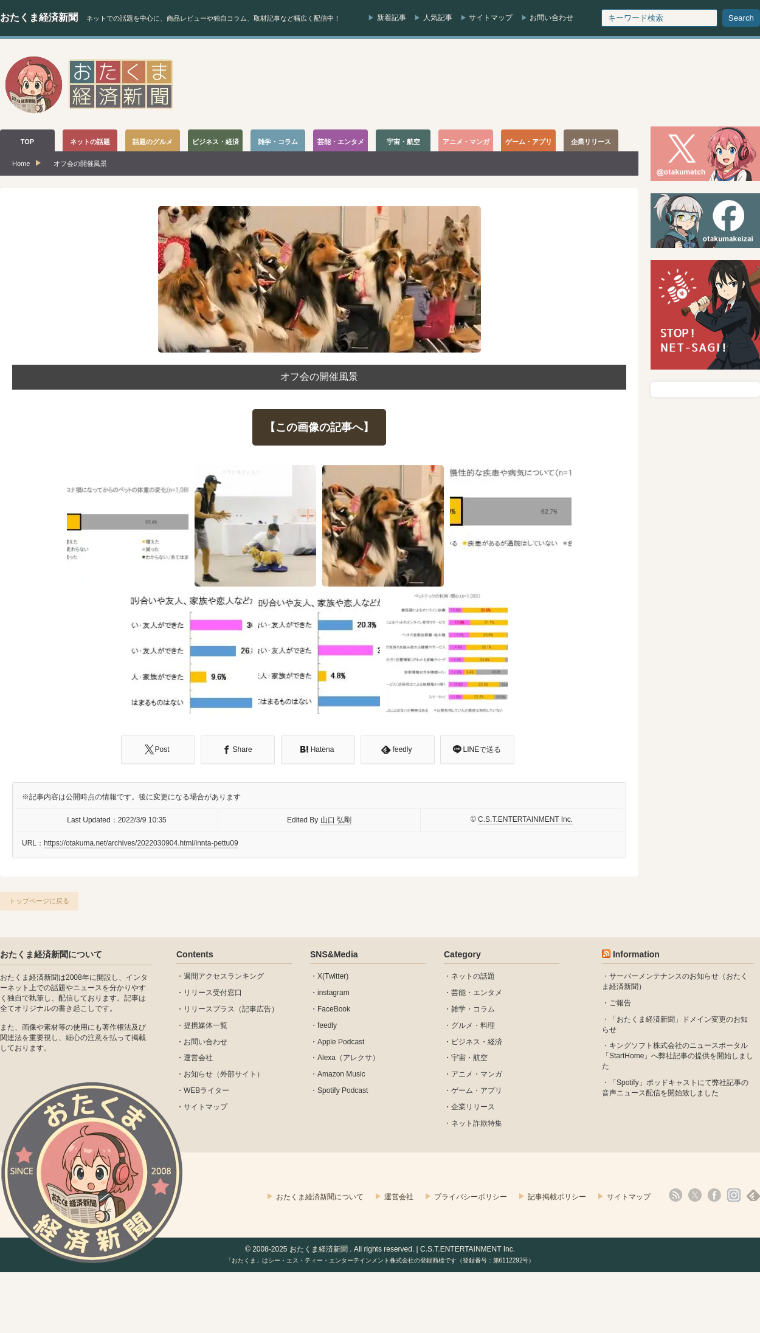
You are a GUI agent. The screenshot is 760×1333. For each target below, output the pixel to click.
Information (636, 954)
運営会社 (198, 1057)
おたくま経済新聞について (51, 954)
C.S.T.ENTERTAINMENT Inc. (525, 819)
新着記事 (391, 17)
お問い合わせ (551, 17)
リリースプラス (209, 1009)
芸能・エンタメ (476, 992)
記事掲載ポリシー (557, 1197)
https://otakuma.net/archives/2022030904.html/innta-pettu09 (141, 843)
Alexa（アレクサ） (348, 1057)
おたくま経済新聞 (39, 17)
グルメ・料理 (473, 1025)
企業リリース (473, 1107)
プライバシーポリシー (470, 1197)
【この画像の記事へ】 (319, 427)
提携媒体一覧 (205, 1025)
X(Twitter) (332, 976)
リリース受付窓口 (213, 992)
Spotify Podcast (342, 1090)
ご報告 (620, 1003)
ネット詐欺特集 (476, 1123)
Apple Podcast (340, 1042)
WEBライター (206, 1090)
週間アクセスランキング (224, 976)
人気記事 (437, 17)
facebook (714, 1195)
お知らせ (198, 1074)
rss (675, 1195)
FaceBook (333, 1009)
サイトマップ (491, 17)
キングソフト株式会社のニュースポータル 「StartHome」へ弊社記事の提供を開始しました (677, 1055)
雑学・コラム (473, 1009)
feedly (327, 1025)
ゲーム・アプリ (476, 1090)
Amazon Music (341, 1074)
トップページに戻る (39, 900)
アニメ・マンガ (476, 1074)
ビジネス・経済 (476, 1042)
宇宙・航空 (469, 1057)
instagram (333, 992)
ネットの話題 (473, 976)
